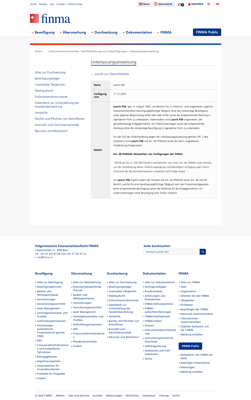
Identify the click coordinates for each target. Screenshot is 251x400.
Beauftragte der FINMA (194, 309)
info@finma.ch (45, 257)
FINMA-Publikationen (157, 316)
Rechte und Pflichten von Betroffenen (60, 119)
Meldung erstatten (192, 334)
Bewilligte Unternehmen (195, 362)
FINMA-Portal (75, 4)
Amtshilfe (41, 112)
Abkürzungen (114, 395)
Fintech (41, 378)
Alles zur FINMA (190, 282)
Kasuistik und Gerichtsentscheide (57, 125)
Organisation (188, 291)
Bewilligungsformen (49, 286)
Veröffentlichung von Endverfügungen (104, 51)
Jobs (52, 4)
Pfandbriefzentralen (85, 341)
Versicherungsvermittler (51, 303)
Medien (43, 4)
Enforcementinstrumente (64, 51)
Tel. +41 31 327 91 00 (47, 253)
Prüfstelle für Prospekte (51, 373)
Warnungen (188, 367)
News (144, 4)
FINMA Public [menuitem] (207, 32)
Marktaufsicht (44, 90)
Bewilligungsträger (47, 78)
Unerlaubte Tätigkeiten (50, 84)
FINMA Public (190, 346)
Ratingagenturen (47, 356)
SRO (39, 340)
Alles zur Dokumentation (160, 282)
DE (217, 4)
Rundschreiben (153, 291)
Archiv (148, 358)
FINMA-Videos (153, 320)
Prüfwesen (187, 304)
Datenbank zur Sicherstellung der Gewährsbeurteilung (57, 104)
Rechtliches (132, 395)
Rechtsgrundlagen (155, 286)
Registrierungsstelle (48, 361)
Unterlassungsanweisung (144, 51)
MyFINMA (197, 4)
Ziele (183, 286)
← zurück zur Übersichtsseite (110, 74)
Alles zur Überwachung (87, 282)
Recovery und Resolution (51, 131)
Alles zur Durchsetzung (50, 72)
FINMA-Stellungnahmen (159, 303)
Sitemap (164, 395)
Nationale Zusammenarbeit (197, 313)
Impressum (149, 395)
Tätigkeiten (187, 300)
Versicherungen (46, 299)
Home (33, 4)
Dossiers (149, 325)
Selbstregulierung (155, 346)
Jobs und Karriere (78, 395)
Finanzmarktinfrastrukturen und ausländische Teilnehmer (53, 349)
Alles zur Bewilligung (50, 282)
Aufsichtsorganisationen (51, 320)
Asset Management (48, 308)
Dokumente (162, 4)
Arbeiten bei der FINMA (195, 295)
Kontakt (61, 4)
